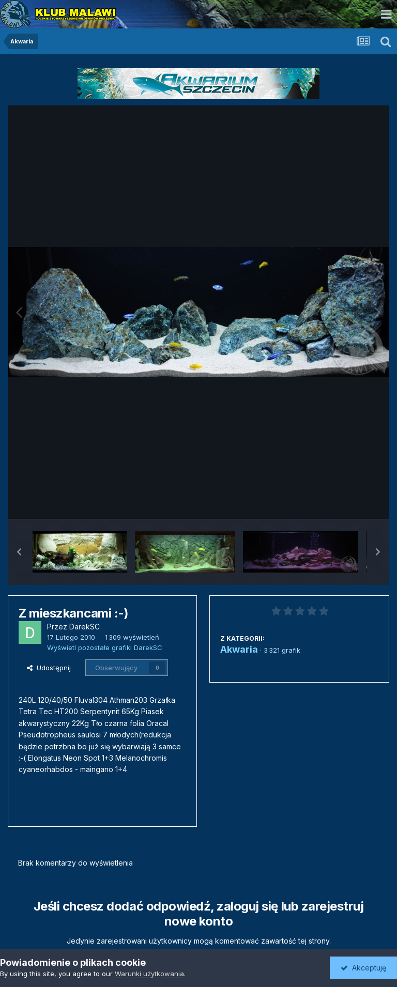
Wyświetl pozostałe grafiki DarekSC (104, 647)
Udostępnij (49, 668)
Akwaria (239, 649)
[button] (19, 552)
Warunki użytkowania (149, 973)
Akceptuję (363, 967)
